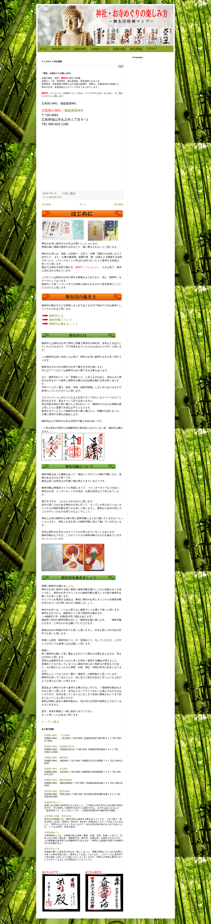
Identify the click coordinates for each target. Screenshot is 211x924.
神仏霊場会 (136, 49)
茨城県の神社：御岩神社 (56, 757)
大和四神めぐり (51, 832)
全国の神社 (80, 49)
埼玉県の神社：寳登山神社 (57, 791)
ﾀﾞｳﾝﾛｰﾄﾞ (152, 49)
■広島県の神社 (55, 197)
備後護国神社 (74, 110)
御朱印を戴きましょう (63, 323)
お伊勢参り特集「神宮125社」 (59, 816)
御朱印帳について (60, 319)
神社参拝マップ (60, 49)
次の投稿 (46, 204)
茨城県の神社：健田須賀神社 (58, 780)
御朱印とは (56, 315)
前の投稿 (118, 204)
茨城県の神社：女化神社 (56, 769)
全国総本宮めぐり (52, 802)
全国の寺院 (119, 49)
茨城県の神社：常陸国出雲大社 (59, 746)
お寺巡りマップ (99, 49)
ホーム (43, 49)
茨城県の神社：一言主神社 (57, 735)
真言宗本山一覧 (51, 849)
